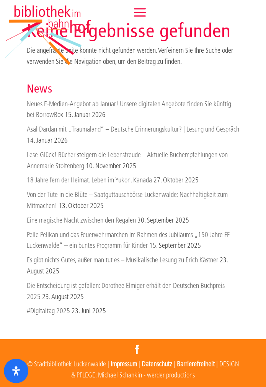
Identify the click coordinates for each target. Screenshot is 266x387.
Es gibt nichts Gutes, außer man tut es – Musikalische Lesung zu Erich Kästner (122, 260)
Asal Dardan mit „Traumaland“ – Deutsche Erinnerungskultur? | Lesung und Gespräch (133, 129)
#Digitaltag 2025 (48, 311)
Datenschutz (157, 364)
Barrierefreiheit (196, 364)
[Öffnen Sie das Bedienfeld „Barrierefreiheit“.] (16, 371)
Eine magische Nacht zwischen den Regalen (81, 220)
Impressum (124, 364)
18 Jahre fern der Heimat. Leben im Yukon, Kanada (89, 180)
